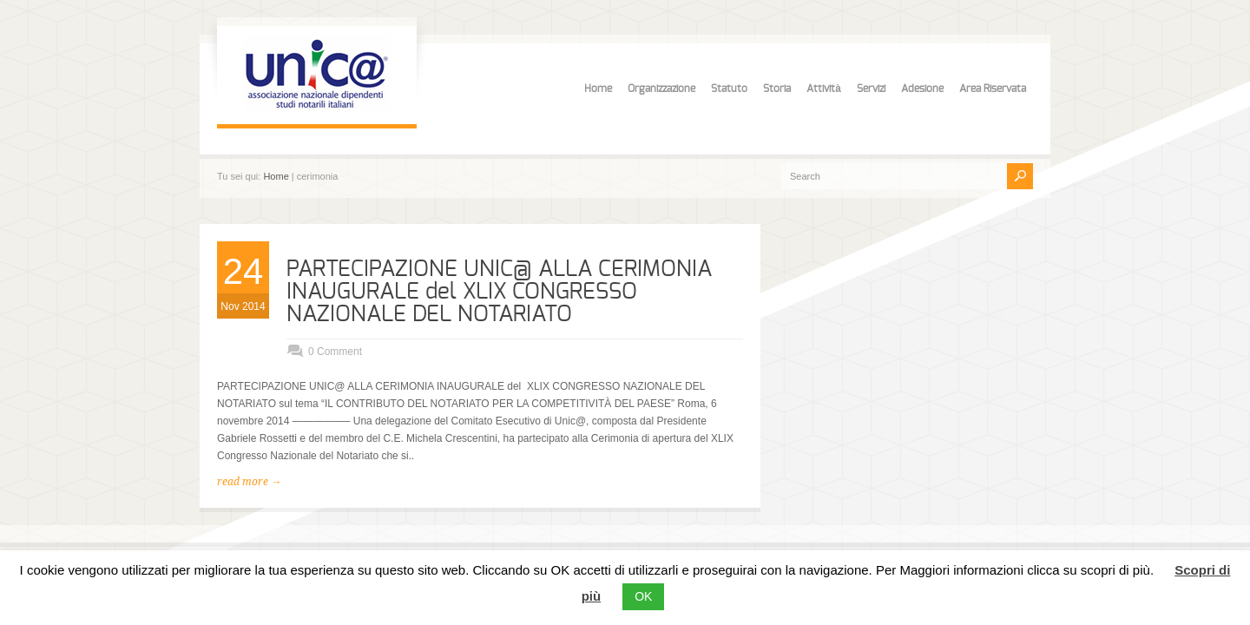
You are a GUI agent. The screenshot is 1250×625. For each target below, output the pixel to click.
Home (598, 88)
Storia (777, 88)
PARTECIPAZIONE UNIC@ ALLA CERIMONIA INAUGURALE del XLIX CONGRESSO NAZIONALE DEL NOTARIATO (499, 292)
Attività (823, 88)
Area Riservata (992, 88)
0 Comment (335, 351)
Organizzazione (661, 88)
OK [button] (643, 596)
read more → (249, 482)
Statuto (729, 88)
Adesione (922, 88)
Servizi (871, 88)
